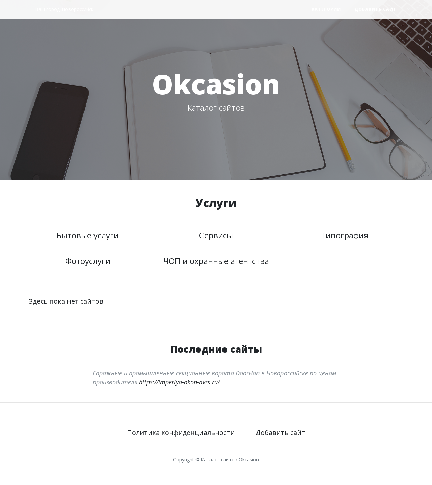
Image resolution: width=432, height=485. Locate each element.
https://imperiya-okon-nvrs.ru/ (179, 382)
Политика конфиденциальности (181, 432)
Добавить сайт (375, 9)
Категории (326, 9)
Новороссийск (77, 9)
